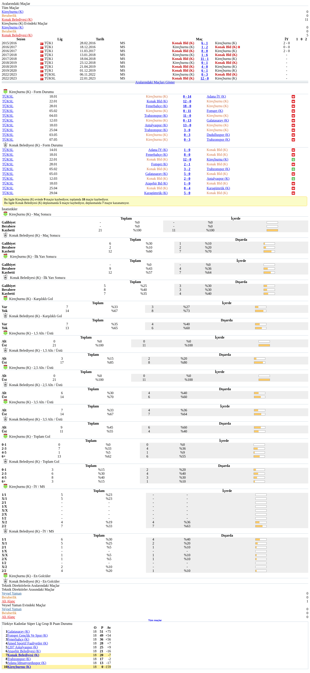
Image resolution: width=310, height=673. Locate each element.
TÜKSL (8, 96)
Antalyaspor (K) (156, 125)
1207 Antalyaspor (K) (22, 647)
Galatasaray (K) (218, 120)
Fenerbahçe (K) (157, 106)
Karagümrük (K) (218, 188)
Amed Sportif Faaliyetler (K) (27, 643)
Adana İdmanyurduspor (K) (26, 663)
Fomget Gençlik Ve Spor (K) (27, 635)
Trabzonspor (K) (156, 115)
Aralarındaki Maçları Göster (155, 82)
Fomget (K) (215, 111)
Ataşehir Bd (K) (156, 183)
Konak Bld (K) (157, 101)
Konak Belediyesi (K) (17, 19)
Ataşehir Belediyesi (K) (24, 651)
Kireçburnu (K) (12, 12)
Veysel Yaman (12, 593)
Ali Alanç (8, 601)
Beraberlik (9, 15)
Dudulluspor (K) (218, 135)
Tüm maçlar (155, 620)
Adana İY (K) (216, 96)
